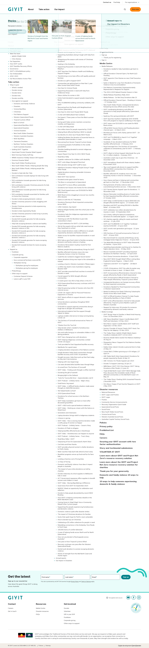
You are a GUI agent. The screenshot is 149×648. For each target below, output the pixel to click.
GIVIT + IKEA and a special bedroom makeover (74, 405)
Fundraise (15, 252)
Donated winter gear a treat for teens (71, 179)
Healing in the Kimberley (66, 64)
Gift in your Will (69, 614)
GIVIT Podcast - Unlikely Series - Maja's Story (74, 381)
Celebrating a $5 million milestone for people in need (76, 522)
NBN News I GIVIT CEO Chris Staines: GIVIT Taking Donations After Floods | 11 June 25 (121, 367)
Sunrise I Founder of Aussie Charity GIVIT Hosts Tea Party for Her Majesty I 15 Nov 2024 (121, 329)
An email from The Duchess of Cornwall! (72, 367)
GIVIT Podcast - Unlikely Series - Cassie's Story (74, 425)
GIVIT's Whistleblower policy (20, 71)
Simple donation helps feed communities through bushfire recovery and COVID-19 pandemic (75, 353)
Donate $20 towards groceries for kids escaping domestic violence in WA (28, 227)
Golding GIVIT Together (20, 149)
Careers (103, 438)
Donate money (17, 90)
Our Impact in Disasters (64, 560)
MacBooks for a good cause (67, 347)
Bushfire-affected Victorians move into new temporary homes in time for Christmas (73, 253)
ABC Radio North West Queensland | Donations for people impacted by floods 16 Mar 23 (121, 357)
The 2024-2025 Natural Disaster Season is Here (120, 92)
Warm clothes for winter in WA (69, 95)
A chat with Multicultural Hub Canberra (71, 115)
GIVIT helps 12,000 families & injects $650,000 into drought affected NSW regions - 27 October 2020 (121, 202)
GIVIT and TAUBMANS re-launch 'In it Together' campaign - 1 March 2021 (120, 138)
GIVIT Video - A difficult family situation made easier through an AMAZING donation (76, 387)
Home (10, 42)
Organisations (106, 52)
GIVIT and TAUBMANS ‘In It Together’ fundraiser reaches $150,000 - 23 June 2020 (120, 225)
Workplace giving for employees (27, 265)
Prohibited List (107, 430)
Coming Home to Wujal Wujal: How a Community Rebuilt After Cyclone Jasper (75, 503)
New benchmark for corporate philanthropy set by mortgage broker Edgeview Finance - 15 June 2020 (121, 239)
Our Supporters (15, 61)
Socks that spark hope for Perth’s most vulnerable (75, 517)
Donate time (16, 95)
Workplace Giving (20, 263)
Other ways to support (19, 273)
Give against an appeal (20, 101)
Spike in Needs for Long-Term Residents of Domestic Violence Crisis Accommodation (122, 84)
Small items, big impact (66, 383)
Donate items (16, 93)
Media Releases (107, 66)
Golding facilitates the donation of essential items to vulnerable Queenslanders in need (76, 138)
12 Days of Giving (64, 462)
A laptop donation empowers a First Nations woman (76, 350)
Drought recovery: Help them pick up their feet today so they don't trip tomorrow (76, 358)
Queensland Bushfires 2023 (23, 125)
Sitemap (48, 645)
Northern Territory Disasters (23, 144)
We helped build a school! (67, 391)
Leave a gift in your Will (22, 279)
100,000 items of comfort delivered (70, 530)
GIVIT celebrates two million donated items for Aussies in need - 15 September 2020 (119, 211)
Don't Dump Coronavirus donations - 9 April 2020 (120, 256)
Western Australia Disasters (23, 136)
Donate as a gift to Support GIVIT (69, 81)
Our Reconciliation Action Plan (20, 79)
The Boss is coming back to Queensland (72, 182)
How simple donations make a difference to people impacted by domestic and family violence (76, 232)
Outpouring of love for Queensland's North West (74, 442)
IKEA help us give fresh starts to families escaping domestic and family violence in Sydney (75, 241)
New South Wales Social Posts (112, 412)
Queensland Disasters (21, 128)
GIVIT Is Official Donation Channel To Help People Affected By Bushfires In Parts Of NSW (121, 297)
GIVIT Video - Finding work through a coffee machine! (76, 370)
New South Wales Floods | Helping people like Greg (30, 166)
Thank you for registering (112, 57)
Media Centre (106, 63)
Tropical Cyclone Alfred (22, 120)
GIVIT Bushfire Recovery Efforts (21, 66)
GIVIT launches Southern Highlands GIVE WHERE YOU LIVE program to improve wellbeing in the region (122, 120)
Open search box (125, 9)
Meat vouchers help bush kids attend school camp (75, 452)
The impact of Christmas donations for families (74, 514)
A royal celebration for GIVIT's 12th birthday (73, 223)
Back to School (19, 122)
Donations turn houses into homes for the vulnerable (76, 187)
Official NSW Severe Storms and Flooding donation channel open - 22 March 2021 (121, 129)
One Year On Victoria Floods (67, 88)
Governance (14, 69)
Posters (104, 400)
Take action (13, 82)
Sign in (104, 60)
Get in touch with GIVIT (110, 45)
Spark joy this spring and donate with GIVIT (118, 116)
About (11, 46)
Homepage (15, 9)
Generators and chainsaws (67, 413)
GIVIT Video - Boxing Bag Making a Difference (74, 483)
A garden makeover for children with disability (74, 159)
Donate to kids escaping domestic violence (27, 199)
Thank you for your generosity (114, 471)
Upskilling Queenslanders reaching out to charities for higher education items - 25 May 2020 (122, 248)
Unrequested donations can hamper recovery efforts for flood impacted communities (121, 283)
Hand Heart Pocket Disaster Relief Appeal (26, 152)
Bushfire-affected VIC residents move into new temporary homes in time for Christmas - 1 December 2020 (122, 175)
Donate (66, 608)
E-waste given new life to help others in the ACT (75, 281)
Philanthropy (16, 271)
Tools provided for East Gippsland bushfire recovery (76, 344)
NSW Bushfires (19, 139)
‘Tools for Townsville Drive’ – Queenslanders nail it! (75, 378)
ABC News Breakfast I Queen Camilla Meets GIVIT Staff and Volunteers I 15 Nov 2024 (121, 320)
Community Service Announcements (114, 402)
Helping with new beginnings (68, 362)
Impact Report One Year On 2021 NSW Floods (74, 154)
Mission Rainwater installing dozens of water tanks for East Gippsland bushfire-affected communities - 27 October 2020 (121, 196)
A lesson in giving (64, 418)
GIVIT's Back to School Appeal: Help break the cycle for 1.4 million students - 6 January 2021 (121, 154)
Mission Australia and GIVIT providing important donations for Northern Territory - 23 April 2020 (120, 253)
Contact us (107, 2)
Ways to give (14, 85)
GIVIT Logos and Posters (110, 395)
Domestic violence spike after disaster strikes (73, 511)
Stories (58, 45)
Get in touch (12, 611)
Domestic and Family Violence (24, 104)
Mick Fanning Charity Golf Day (22, 155)
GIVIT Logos (106, 397)
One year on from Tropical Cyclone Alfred (72, 542)
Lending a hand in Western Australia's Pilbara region (76, 264)
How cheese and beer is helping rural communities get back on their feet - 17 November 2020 (121, 181)
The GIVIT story (15, 51)
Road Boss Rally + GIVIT (66, 439)
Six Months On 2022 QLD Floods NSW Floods (74, 135)
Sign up (104, 55)
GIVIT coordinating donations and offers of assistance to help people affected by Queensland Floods (121, 111)
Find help (116, 2)
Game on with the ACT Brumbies (69, 200)
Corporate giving (17, 255)
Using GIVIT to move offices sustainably (72, 185)
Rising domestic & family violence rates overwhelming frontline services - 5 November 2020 (121, 186)
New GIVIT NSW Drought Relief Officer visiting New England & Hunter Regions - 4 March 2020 (121, 260)
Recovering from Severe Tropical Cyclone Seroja (74, 142)
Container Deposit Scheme (23, 276)
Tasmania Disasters (21, 141)
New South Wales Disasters (23, 133)
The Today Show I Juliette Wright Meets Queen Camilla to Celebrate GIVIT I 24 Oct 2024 (119, 334)
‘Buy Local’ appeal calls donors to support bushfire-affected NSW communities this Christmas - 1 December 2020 (121, 169)
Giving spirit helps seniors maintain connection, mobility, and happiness (74, 123)
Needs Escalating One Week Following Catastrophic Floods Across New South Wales (121, 292)
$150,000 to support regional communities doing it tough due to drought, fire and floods (75, 307)
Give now (135, 9)
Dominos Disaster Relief (20, 160)
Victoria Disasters (20, 131)
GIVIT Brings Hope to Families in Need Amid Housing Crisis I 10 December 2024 (121, 315)
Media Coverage (107, 312)
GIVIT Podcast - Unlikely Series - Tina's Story (73, 436)
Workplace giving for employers (27, 268)
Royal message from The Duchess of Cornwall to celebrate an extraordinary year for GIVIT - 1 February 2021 (122, 148)
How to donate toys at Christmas (69, 520)
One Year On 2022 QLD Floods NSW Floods (73, 112)
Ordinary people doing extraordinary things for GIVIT (76, 249)
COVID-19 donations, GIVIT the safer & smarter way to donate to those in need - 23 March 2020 (121, 269)
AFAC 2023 (14, 76)
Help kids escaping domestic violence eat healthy (29, 223)
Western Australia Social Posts (112, 417)
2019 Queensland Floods (66, 393)
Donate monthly (17, 98)
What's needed (17, 87)
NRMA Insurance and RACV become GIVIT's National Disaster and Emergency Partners (76, 51)
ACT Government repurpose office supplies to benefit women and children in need (76, 479)
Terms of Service (86, 581)
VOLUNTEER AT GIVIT (110, 452)
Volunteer (67, 611)
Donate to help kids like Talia (22, 173)
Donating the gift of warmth (67, 372)
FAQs (102, 434)
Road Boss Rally (63, 157)
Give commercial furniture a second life (27, 260)
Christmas (17, 112)
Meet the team (15, 53)
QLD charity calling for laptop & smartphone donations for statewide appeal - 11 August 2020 (120, 215)
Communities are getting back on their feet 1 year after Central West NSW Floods (75, 84)
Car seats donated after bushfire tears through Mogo (76, 364)
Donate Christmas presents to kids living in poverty (30, 214)
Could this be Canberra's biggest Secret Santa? (74, 257)
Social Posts (106, 409)
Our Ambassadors (16, 74)
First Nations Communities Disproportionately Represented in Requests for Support (119, 88)
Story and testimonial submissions (116, 448)
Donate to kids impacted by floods (24, 211)
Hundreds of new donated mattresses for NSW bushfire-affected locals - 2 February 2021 (119, 143)
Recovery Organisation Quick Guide (114, 404)
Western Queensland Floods (23, 117)
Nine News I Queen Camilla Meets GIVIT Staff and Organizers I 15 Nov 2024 (121, 325)
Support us (13, 249)
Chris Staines (16, 59)
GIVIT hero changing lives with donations (72, 337)
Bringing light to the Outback (68, 375)
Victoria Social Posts (109, 414)
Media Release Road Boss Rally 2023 (116, 95)
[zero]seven (136, 646)
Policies (103, 422)
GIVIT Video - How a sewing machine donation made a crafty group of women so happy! (76, 422)
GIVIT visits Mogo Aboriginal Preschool (71, 162)
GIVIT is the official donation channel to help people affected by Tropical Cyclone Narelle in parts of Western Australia (121, 303)
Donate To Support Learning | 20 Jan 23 (117, 363)
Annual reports (61, 558)
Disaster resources (109, 389)
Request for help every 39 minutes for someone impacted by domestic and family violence (120, 308)
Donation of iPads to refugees (68, 428)
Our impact (59, 42)
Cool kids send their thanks (67, 444)
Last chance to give (18, 216)
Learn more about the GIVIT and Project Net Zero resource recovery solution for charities (119, 465)
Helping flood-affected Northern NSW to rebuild (74, 132)
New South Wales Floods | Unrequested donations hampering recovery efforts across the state (121, 106)
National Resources (108, 392)
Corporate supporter (21, 257)
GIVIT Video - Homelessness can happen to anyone (76, 433)
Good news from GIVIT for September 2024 (73, 486)
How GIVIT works (16, 64)
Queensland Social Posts (110, 407)
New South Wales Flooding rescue (24, 163)
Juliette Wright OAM (19, 56)
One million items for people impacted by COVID (75, 129)
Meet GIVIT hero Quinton (66, 177)
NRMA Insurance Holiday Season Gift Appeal (27, 158)
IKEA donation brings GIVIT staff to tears (72, 165)
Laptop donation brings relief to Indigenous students (76, 415)
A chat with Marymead (66, 127)
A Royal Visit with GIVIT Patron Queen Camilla (74, 47)
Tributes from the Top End (67, 325)
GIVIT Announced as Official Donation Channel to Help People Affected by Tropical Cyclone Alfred (120, 278)
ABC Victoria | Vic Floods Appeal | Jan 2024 (118, 361)
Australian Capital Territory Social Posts (115, 419)
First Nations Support (21, 114)
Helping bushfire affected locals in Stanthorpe (74, 431)
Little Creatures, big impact (67, 207)
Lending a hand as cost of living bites (71, 459)
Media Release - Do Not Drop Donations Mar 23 (120, 97)
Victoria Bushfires (20, 109)
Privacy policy (106, 426)
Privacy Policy (75, 581)
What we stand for (16, 49)
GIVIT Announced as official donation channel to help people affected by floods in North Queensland (122, 274)
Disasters (17, 106)
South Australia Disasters (22, 147)
